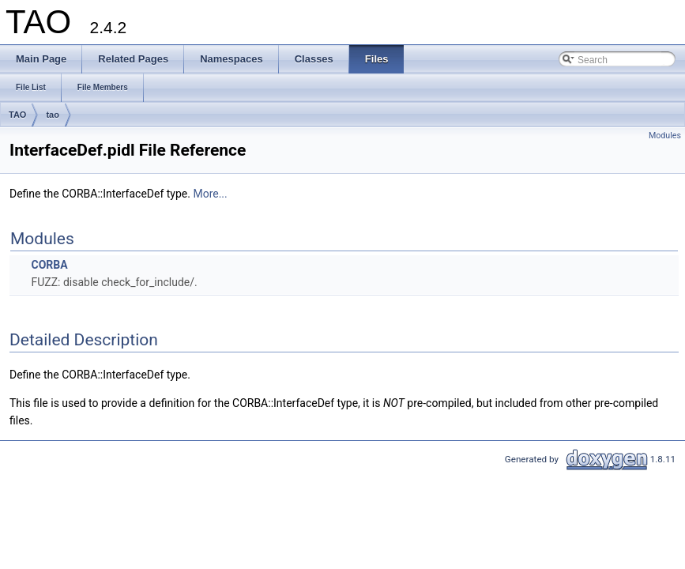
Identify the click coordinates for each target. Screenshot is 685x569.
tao (52, 114)
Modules (665, 135)
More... (210, 193)
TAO (17, 114)
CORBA (49, 264)
